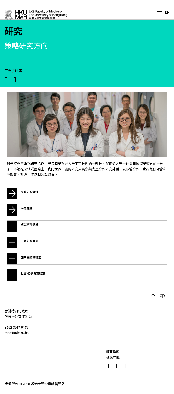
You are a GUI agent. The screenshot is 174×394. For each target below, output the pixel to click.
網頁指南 (113, 352)
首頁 (8, 71)
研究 (18, 71)
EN (167, 12)
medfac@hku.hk (17, 333)
